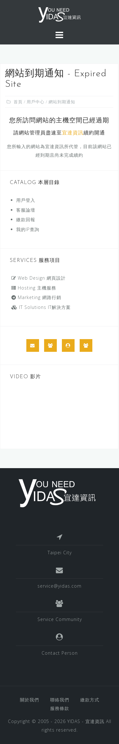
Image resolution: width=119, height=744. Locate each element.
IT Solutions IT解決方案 (41, 307)
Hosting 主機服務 (33, 288)
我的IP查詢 (27, 229)
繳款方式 (89, 700)
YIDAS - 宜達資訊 (85, 721)
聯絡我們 (59, 700)
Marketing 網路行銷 (36, 297)
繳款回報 (25, 219)
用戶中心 (35, 102)
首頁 (18, 102)
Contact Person (60, 653)
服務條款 (59, 708)
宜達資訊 (72, 133)
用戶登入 (25, 200)
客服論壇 (25, 210)
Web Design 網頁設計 (38, 278)
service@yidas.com (59, 586)
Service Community (59, 619)
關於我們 (29, 700)
